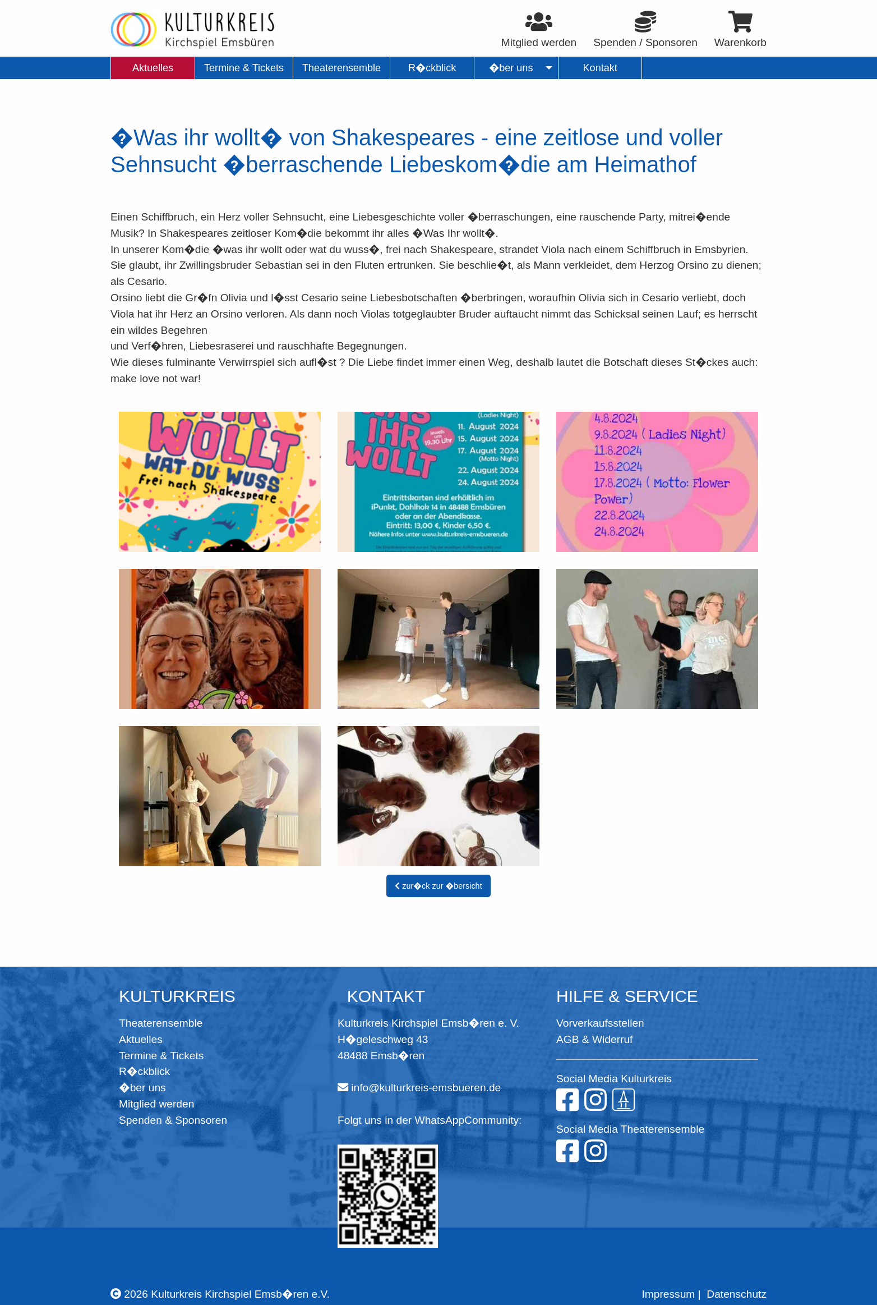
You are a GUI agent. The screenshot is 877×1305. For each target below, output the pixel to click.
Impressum (668, 1294)
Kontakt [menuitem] (600, 67)
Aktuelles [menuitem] (152, 67)
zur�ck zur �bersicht (438, 885)
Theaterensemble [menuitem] (341, 67)
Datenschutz (737, 1294)
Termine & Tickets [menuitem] (244, 67)
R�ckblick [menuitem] (432, 67)
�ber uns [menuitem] (511, 67)
